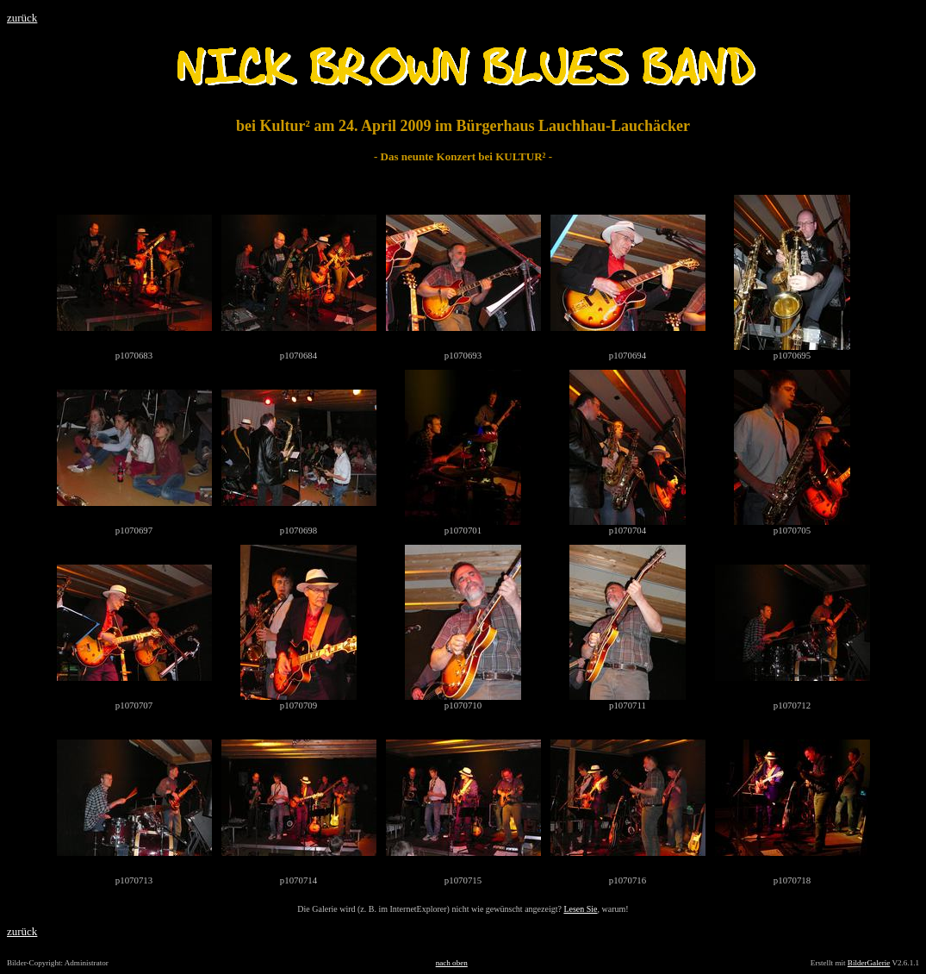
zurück (22, 17)
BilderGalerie (869, 962)
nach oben (452, 962)
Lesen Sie (580, 909)
